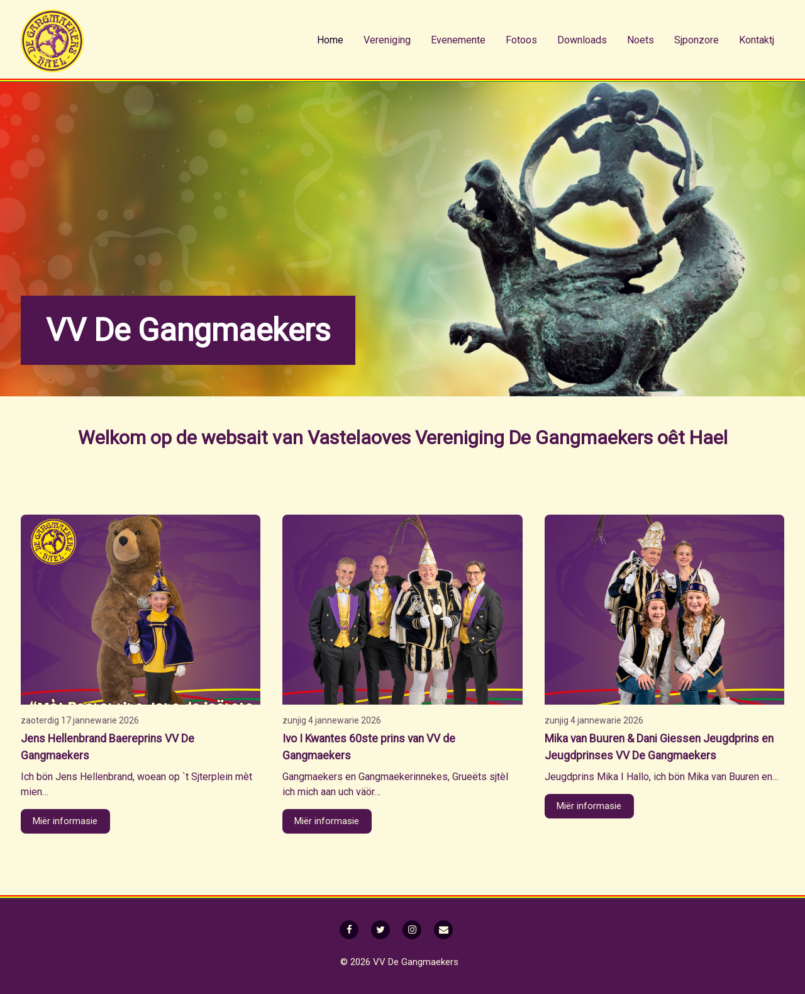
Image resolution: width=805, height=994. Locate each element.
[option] (402, 239)
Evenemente (458, 40)
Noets (640, 40)
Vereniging (387, 40)
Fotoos (521, 40)
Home (330, 40)
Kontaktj (756, 40)
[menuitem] (330, 40)
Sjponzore (696, 40)
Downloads (582, 40)
